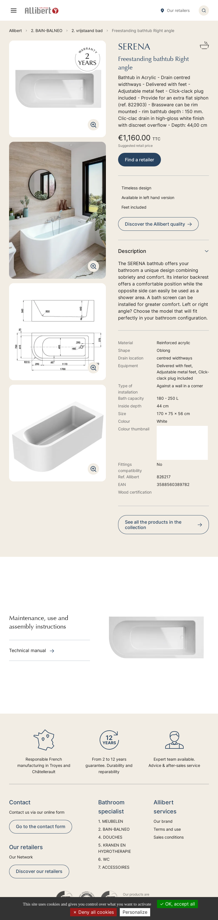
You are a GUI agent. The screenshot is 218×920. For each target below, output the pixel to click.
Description (163, 251)
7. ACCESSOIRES (113, 867)
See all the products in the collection (163, 524)
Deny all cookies (93, 912)
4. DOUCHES (110, 837)
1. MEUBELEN (110, 821)
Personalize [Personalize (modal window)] (135, 912)
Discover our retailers (39, 871)
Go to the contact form (40, 826)
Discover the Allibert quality (158, 224)
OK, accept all (177, 904)
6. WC (104, 859)
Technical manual (31, 650)
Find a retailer (139, 159)
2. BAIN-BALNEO (114, 829)
